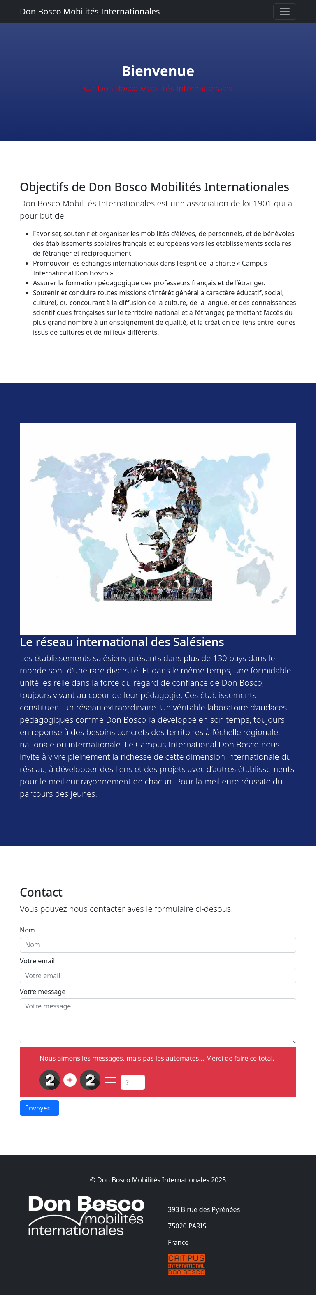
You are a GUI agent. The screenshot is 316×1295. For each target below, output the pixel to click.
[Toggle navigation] (284, 11)
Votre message (42, 991)
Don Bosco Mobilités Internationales (90, 11)
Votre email (37, 960)
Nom (27, 929)
